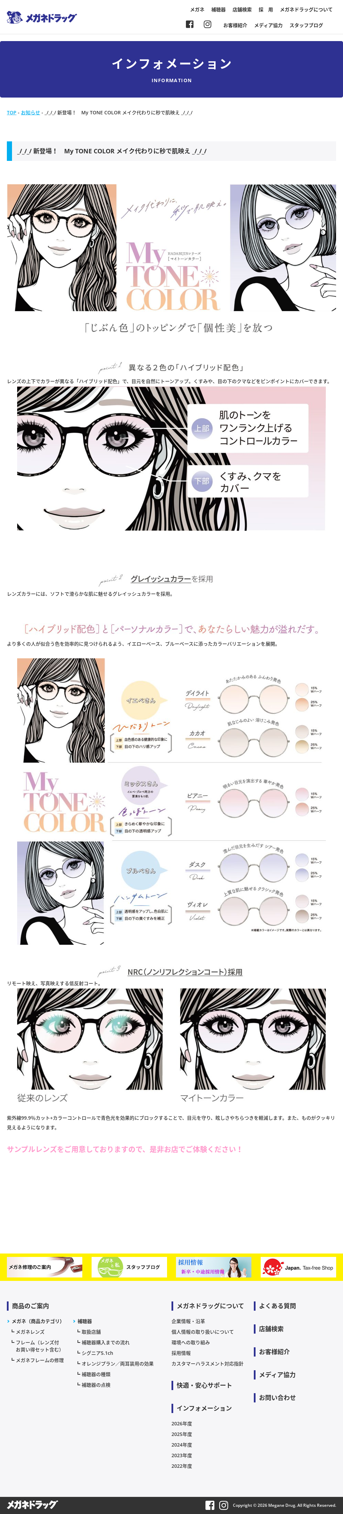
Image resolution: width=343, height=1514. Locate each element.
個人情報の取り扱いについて (203, 1331)
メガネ (197, 9)
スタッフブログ (306, 25)
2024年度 (182, 1444)
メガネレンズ (30, 1331)
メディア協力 (268, 25)
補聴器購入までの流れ (106, 1342)
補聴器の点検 (96, 1385)
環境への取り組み (191, 1342)
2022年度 (182, 1466)
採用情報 (181, 1353)
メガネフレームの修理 (40, 1360)
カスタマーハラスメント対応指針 (208, 1363)
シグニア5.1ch (97, 1353)
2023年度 (182, 1455)
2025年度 (182, 1434)
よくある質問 (277, 1306)
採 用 (266, 9)
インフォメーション (204, 1408)
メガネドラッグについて (306, 9)
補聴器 (218, 9)
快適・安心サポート (204, 1385)
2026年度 (182, 1423)
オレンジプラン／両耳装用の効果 (118, 1363)
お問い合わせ (277, 1398)
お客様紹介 (235, 25)
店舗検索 (242, 9)
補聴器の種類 (96, 1374)
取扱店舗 (91, 1331)
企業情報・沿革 (188, 1321)
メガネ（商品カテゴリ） (38, 1321)
